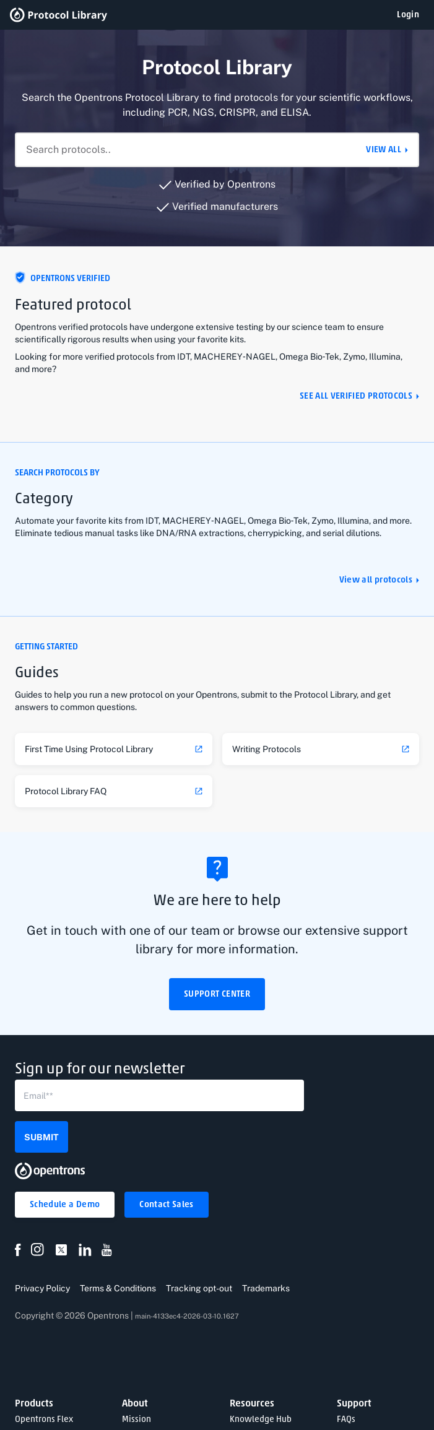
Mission (136, 1419)
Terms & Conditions (118, 1288)
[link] (113, 749)
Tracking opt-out (199, 1288)
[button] (408, 15)
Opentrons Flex (44, 1419)
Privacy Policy (42, 1288)
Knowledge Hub (261, 1419)
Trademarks (266, 1288)
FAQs (346, 1419)
